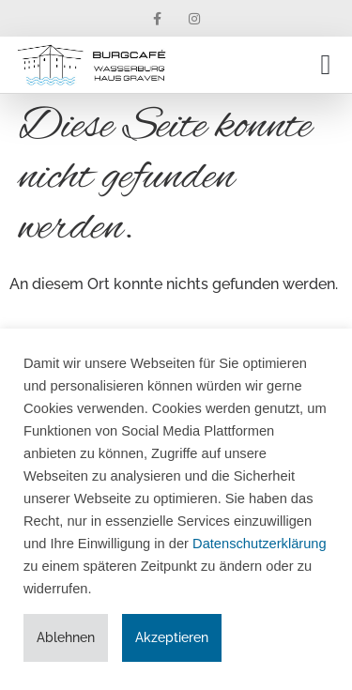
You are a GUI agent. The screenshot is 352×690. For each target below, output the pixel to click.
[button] (326, 65)
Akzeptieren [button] (171, 637)
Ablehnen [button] (66, 637)
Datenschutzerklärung (259, 543)
